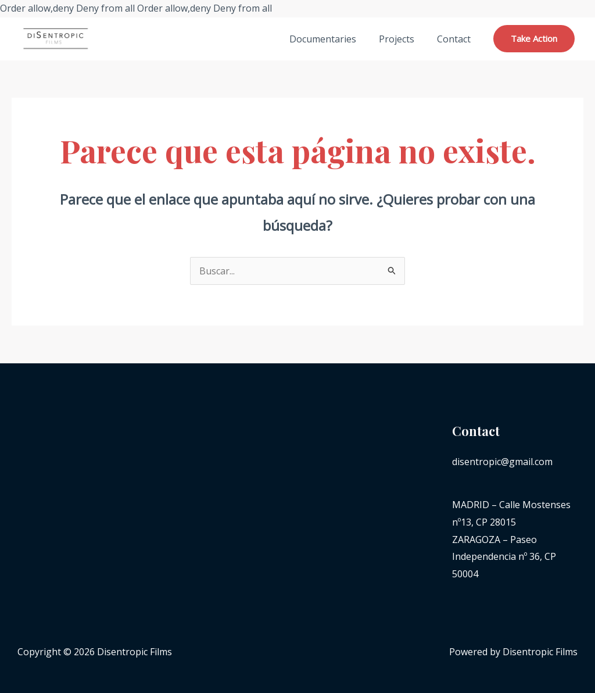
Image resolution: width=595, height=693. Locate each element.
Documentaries (332, 39)
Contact (455, 39)
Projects (402, 39)
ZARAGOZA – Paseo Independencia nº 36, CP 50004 (504, 556)
